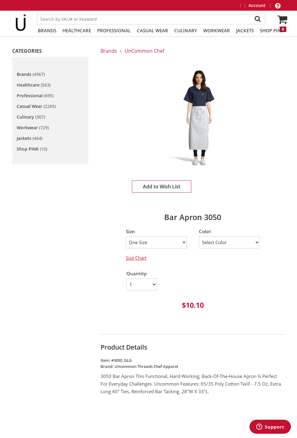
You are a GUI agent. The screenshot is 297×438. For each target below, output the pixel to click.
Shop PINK (272, 30)
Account (258, 5)
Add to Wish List (161, 186)
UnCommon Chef (144, 51)
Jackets (245, 30)
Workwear (216, 30)
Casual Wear (152, 30)
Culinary (185, 30)
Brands (47, 30)
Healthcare (76, 30)
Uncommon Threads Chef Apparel (146, 366)
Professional (114, 30)
